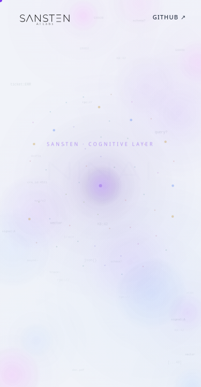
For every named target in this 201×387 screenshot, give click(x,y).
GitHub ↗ (169, 17)
